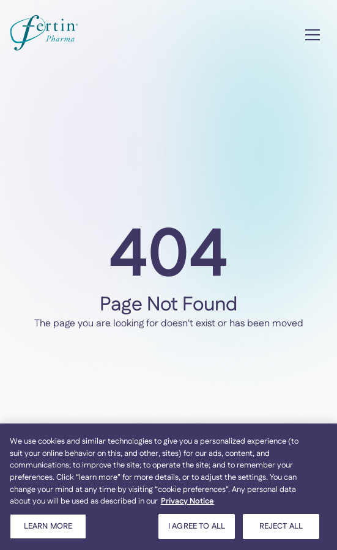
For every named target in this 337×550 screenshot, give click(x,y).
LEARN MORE (48, 529)
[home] (44, 35)
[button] (312, 35)
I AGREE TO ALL (196, 529)
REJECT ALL (281, 529)
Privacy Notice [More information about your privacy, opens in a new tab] (187, 504)
